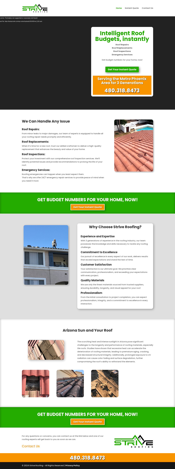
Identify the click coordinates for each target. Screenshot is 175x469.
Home (119, 8)
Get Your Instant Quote (122, 69)
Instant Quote (132, 8)
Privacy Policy (72, 465)
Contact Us (147, 8)
